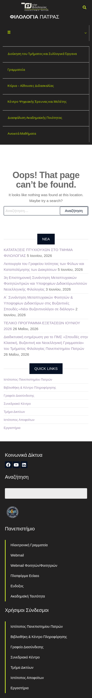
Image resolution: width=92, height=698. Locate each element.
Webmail (17, 555)
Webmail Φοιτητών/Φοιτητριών (34, 565)
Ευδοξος (17, 586)
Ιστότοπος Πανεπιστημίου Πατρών (28, 379)
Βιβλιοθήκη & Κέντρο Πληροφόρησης (30, 387)
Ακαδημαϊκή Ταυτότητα (28, 596)
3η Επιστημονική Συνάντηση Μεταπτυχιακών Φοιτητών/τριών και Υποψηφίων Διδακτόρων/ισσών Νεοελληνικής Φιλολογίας (45, 283)
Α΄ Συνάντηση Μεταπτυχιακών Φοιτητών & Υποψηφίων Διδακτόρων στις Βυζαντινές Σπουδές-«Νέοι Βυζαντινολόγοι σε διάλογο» (39, 303)
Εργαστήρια (12, 428)
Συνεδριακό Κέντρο (17, 403)
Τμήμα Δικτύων (14, 412)
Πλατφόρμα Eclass (25, 576)
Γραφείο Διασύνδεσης (19, 395)
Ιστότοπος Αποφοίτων (19, 420)
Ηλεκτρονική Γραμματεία (29, 545)
